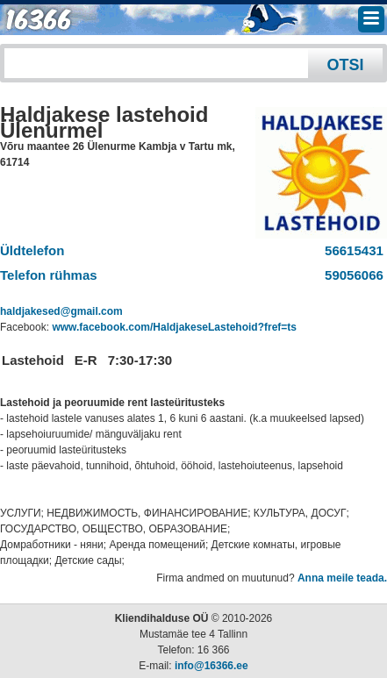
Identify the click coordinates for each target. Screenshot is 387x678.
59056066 (350, 275)
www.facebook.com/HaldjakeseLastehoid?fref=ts (174, 327)
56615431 (350, 250)
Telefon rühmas (48, 275)
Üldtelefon (32, 250)
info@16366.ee (211, 666)
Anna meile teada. (342, 578)
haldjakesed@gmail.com (61, 311)
